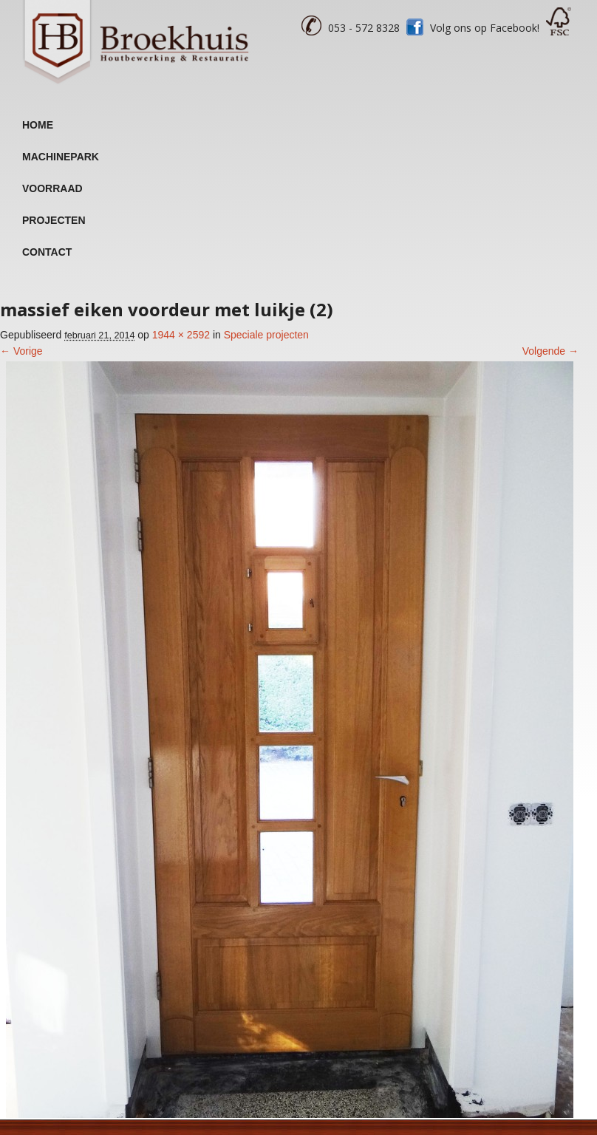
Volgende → (550, 351)
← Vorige (21, 351)
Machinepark (60, 157)
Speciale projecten (266, 335)
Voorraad (52, 188)
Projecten (54, 220)
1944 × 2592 (181, 335)
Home (37, 125)
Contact (47, 252)
